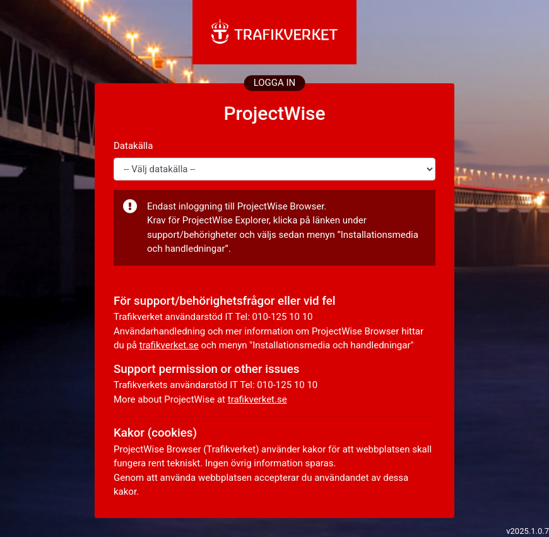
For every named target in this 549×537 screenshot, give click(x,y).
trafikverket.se (169, 345)
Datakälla (133, 145)
